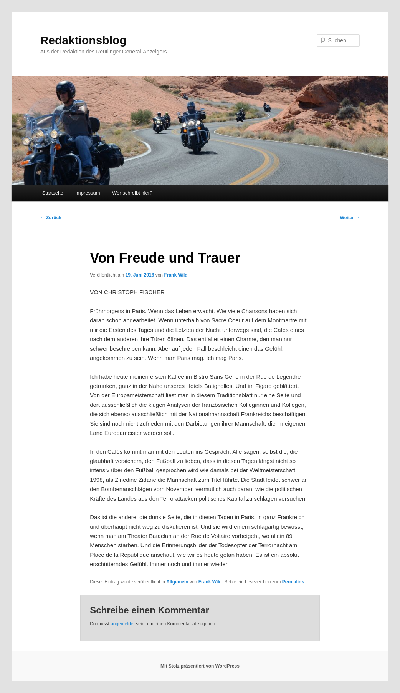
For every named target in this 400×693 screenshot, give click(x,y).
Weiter (350, 217)
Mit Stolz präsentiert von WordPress (200, 666)
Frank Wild (175, 275)
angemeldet (123, 623)
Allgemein (177, 582)
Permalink (293, 582)
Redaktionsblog (83, 40)
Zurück (50, 217)
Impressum (87, 193)
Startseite (52, 193)
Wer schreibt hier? (132, 193)
